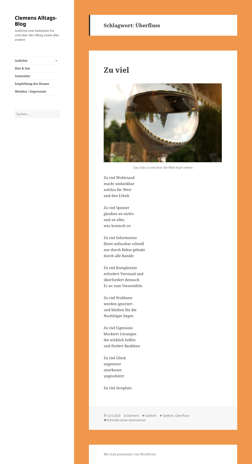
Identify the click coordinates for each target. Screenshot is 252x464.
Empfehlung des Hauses (32, 84)
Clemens (133, 415)
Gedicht (150, 415)
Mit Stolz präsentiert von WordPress (130, 454)
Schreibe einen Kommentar (126, 420)
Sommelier (23, 76)
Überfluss (182, 415)
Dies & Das (22, 68)
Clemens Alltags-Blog (36, 20)
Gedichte (21, 61)
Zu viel (116, 70)
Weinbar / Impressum (30, 91)
